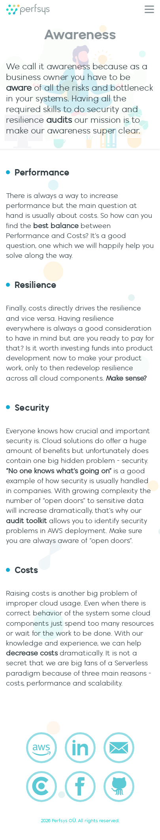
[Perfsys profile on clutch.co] (41, 786)
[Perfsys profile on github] (119, 786)
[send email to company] (119, 747)
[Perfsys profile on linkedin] (80, 747)
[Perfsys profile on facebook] (80, 786)
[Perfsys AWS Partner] (41, 747)
